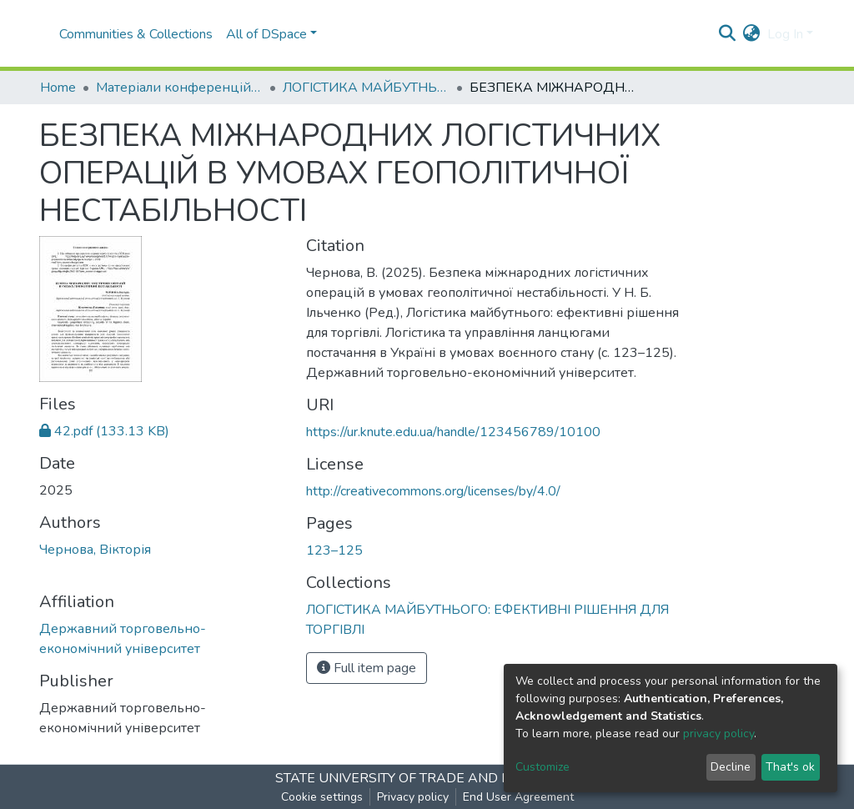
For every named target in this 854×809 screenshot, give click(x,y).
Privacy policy (413, 797)
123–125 (334, 550)
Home (58, 87)
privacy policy (718, 733)
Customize (542, 767)
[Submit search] (727, 34)
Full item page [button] (366, 668)
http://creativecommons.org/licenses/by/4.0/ (433, 491)
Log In (785, 34)
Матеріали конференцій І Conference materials (179, 87)
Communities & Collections (136, 34)
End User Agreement (518, 797)
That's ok (790, 767)
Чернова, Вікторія (95, 549)
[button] (751, 34)
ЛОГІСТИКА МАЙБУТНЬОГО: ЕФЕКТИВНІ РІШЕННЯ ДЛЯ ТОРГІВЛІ (366, 87)
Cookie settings (322, 797)
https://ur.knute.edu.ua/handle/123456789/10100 (453, 432)
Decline (731, 767)
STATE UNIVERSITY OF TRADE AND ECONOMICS (427, 778)
